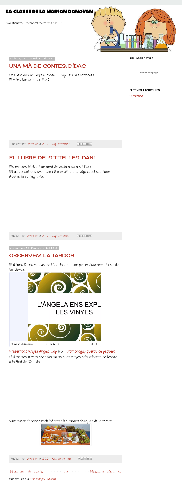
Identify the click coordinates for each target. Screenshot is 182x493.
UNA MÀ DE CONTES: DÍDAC (47, 66)
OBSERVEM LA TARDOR (41, 255)
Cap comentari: (62, 144)
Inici (66, 471)
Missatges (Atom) (43, 479)
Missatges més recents (26, 471)
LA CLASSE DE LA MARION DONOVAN (49, 12)
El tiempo (136, 96)
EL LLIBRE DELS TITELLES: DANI (52, 157)
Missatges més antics (105, 471)
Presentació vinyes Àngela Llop (33, 351)
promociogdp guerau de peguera (90, 351)
